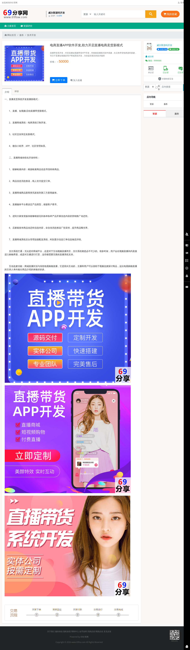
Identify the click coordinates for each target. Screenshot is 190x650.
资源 (152, 104)
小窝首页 (10, 25)
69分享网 (84, 636)
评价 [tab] (17, 91)
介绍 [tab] (7, 91)
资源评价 (26, 25)
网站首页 (10, 34)
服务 (21, 34)
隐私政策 (67, 631)
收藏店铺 (173, 49)
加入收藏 (76, 80)
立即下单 (58, 80)
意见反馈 (107, 631)
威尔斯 (149, 56)
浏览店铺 (162, 49)
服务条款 (59, 631)
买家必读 (91, 631)
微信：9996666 (153, 60)
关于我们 (51, 631)
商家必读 (99, 631)
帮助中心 (75, 631)
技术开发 (31, 34)
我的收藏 (170, 14)
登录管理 (183, 2)
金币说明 (83, 631)
